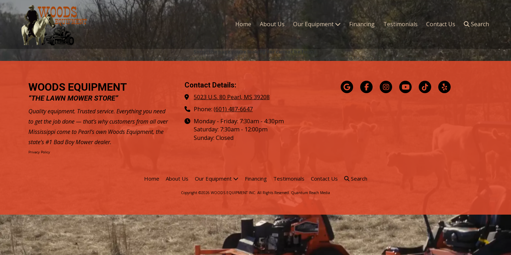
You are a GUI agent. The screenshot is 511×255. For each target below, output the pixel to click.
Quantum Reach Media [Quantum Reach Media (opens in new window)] (310, 192)
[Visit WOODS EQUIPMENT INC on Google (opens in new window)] (347, 87)
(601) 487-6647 (233, 109)
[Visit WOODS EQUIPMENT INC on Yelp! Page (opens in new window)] (444, 87)
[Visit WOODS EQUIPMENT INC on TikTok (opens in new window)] (425, 87)
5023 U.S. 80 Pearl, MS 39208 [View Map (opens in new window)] (232, 97)
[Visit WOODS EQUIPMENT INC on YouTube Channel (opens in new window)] (405, 87)
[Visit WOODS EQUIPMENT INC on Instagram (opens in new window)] (386, 87)
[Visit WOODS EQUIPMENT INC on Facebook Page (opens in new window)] (366, 87)
